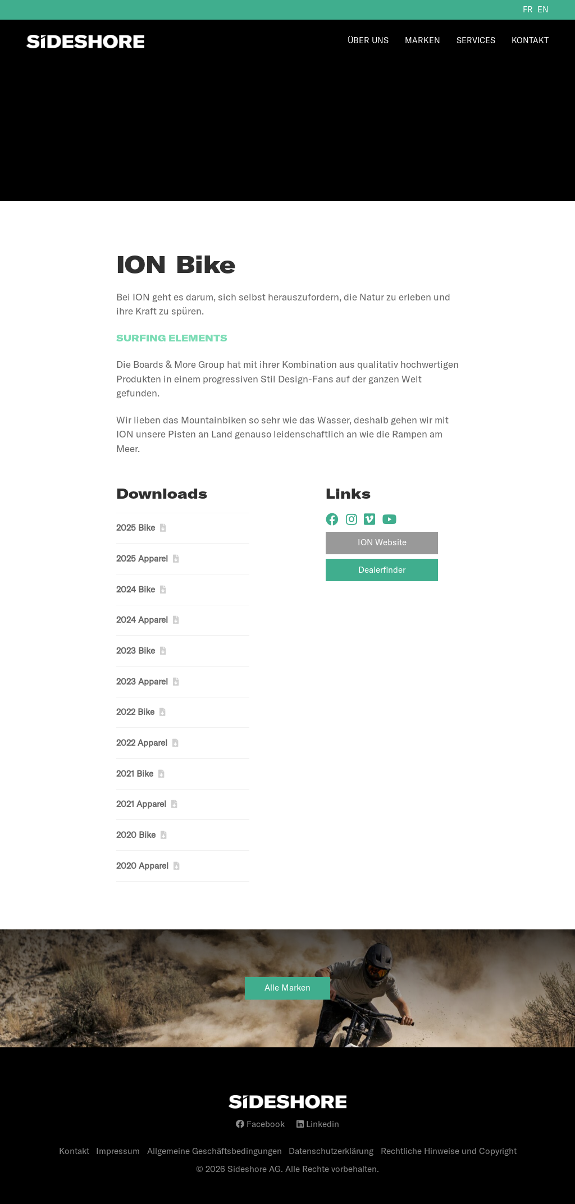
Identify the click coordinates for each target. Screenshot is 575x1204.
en (543, 9)
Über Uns (368, 40)
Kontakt (530, 40)
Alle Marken (287, 987)
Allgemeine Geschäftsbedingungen (214, 1151)
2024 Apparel (142, 619)
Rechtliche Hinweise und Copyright (449, 1151)
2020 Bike (136, 834)
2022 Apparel (141, 742)
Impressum (118, 1151)
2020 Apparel (142, 865)
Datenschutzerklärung (331, 1151)
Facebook (260, 1124)
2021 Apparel (141, 804)
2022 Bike (135, 711)
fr (528, 9)
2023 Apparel (142, 681)
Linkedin (317, 1124)
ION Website (382, 542)
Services (476, 40)
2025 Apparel (142, 558)
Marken (422, 40)
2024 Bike (135, 589)
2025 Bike (135, 527)
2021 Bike (134, 773)
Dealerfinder (381, 569)
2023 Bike (135, 650)
